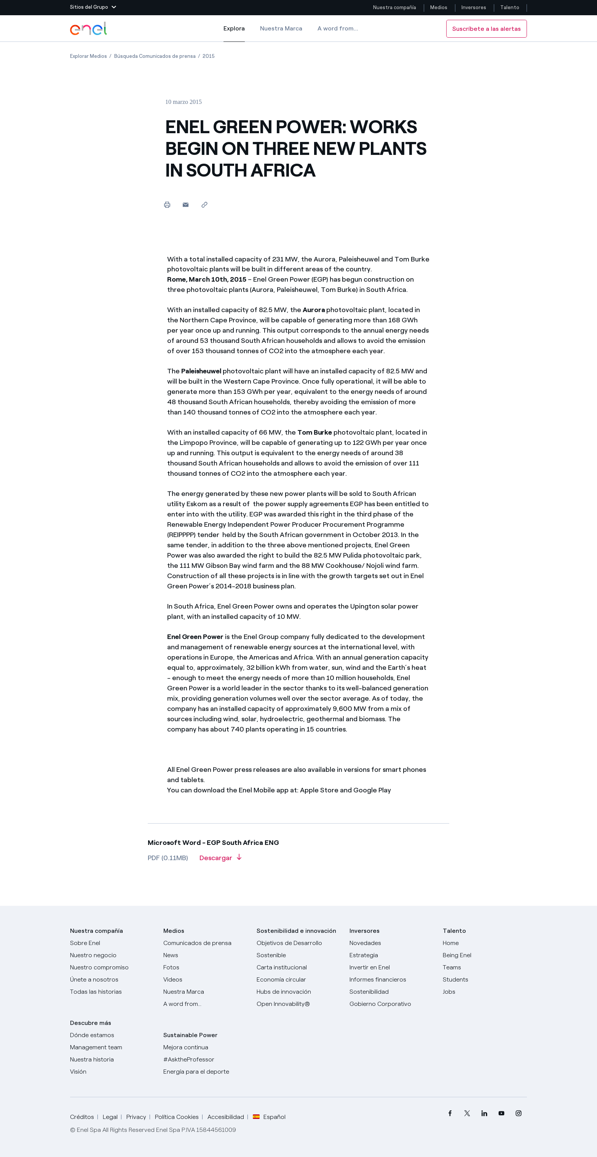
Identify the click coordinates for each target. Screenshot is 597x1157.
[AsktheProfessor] (205, 1059)
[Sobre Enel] (112, 943)
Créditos (82, 1116)
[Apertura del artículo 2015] (209, 56)
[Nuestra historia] (112, 1059)
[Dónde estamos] (112, 1035)
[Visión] (112, 1072)
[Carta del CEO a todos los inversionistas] (205, 955)
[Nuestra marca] (205, 992)
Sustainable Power (190, 1035)
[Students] (485, 980)
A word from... (338, 28)
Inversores (473, 7)
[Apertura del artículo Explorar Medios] (88, 56)
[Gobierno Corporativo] (392, 1004)
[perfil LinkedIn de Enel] (484, 1113)
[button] (93, 7)
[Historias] (112, 992)
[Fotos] (205, 967)
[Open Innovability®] (299, 1004)
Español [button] (269, 1117)
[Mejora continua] (205, 1047)
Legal (110, 1116)
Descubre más (90, 1022)
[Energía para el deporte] (205, 1072)
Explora (234, 33)
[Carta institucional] (299, 967)
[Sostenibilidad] (392, 992)
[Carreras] (485, 943)
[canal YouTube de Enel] (501, 1113)
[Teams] (485, 967)
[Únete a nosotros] (112, 980)
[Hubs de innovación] (299, 992)
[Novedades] (392, 943)
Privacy (136, 1116)
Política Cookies (177, 1116)
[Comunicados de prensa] (205, 943)
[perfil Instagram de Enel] (518, 1113)
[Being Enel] (485, 955)
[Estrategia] (392, 955)
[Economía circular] (299, 980)
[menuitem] (449, 1113)
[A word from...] (205, 1004)
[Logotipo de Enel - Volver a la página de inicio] (89, 28)
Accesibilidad (226, 1116)
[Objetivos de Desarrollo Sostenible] (299, 949)
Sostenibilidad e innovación (296, 930)
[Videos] (205, 980)
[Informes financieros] (392, 980)
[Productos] (112, 955)
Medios (438, 7)
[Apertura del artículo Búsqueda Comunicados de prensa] (155, 56)
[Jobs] (485, 992)
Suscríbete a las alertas (486, 28)
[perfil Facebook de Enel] (449, 1113)
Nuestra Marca (281, 28)
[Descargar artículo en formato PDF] (220, 860)
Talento (510, 7)
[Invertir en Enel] (392, 967)
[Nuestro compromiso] (112, 967)
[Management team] (112, 1047)
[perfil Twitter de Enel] (467, 1113)
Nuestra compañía (394, 7)
